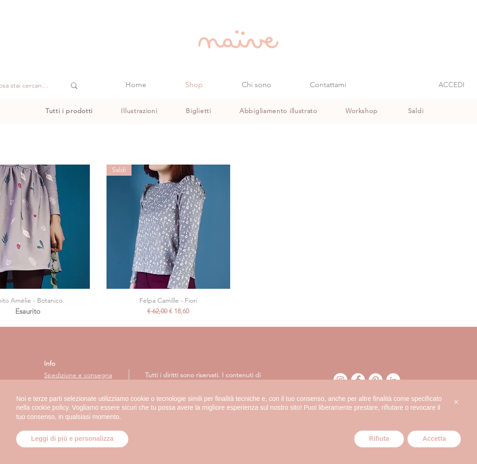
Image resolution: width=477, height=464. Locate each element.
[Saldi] (416, 111)
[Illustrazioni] (140, 111)
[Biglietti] (199, 111)
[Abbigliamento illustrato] (279, 111)
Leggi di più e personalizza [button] (72, 438)
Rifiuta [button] (379, 438)
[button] (456, 401)
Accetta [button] (434, 438)
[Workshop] (362, 111)
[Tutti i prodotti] (70, 111)
